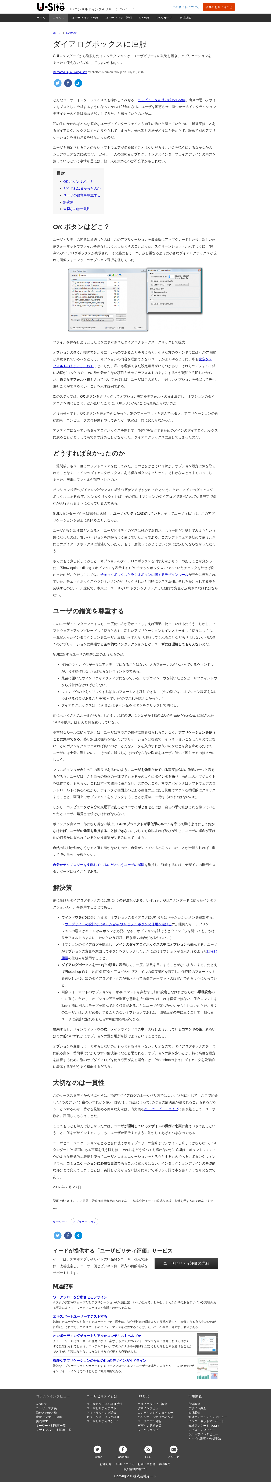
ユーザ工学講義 (46, 1408)
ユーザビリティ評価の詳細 (186, 1263)
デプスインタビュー (201, 1430)
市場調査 (186, 18)
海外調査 (194, 1412)
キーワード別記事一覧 (51, 1425)
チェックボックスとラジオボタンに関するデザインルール (144, 574)
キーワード (60, 1221)
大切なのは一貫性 (76, 209)
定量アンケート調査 (49, 1417)
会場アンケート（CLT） (204, 1425)
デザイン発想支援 (149, 1425)
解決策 (68, 202)
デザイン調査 (197, 1408)
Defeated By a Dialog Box (70, 72)
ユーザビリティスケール (103, 1421)
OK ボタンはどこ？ (78, 181)
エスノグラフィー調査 (152, 1404)
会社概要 (164, 1464)
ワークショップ (148, 1430)
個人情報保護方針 (135, 1469)
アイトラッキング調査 (101, 1412)
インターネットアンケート (206, 1421)
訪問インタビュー (149, 1408)
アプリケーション (84, 1221)
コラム (58, 18)
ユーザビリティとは (85, 18)
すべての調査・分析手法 (204, 1438)
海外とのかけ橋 (46, 1412)
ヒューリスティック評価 (103, 1417)
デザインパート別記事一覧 (54, 1430)
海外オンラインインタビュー (207, 1417)
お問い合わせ (146, 1464)
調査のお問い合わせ (219, 7)
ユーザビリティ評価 (118, 18)
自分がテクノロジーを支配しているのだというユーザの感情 (98, 865)
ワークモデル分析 (149, 1421)
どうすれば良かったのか (82, 188)
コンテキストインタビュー (155, 1412)
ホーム (40, 18)
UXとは (144, 18)
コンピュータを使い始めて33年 (161, 100)
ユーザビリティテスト (101, 1408)
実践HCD (42, 1421)
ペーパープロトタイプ (161, 1109)
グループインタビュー (203, 1434)
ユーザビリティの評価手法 (104, 1404)
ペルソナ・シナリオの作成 (155, 1417)
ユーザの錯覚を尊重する (82, 195)
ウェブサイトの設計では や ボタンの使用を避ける (118, 924)
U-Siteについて (124, 1464)
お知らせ (106, 1464)
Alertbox (41, 1404)
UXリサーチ (164, 18)
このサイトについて (186, 7)
